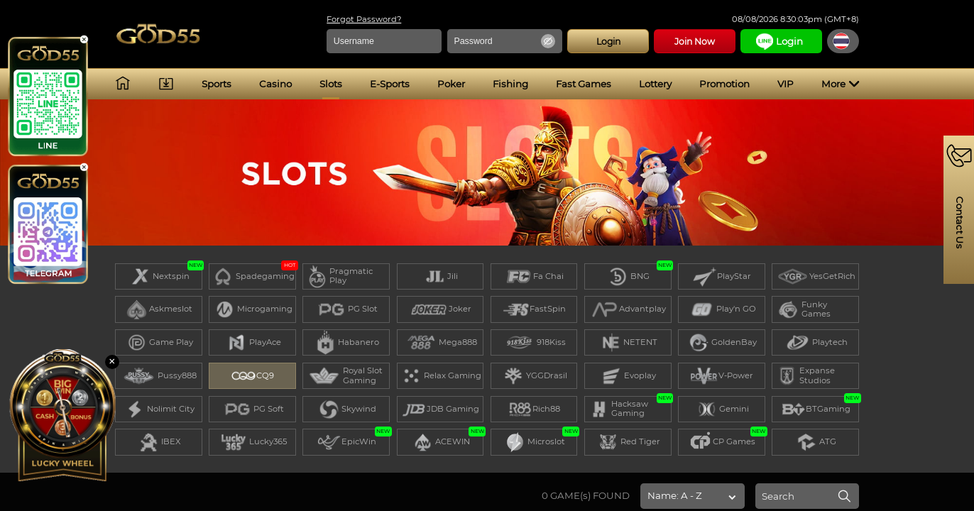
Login (596, 41)
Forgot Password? (351, 19)
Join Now (682, 41)
